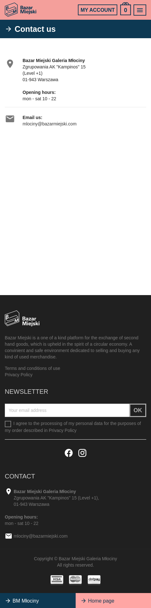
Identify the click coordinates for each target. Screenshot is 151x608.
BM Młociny (22, 601)
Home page (97, 600)
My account (97, 10)
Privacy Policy (18, 374)
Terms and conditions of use (32, 368)
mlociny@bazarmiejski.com (50, 123)
